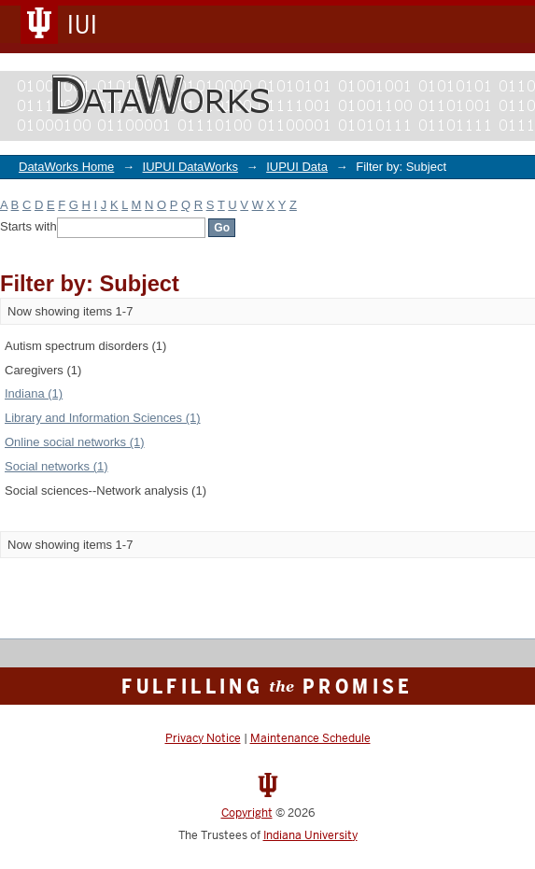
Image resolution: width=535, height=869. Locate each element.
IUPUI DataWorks (190, 167)
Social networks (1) (56, 466)
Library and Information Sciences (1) (103, 418)
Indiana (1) (34, 393)
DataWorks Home (66, 167)
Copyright (247, 813)
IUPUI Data (297, 167)
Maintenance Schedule (310, 738)
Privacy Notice (203, 738)
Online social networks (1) (75, 442)
